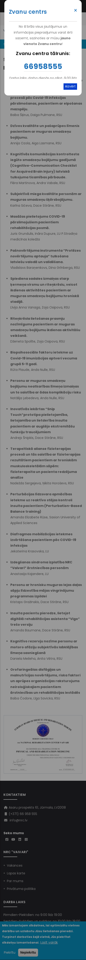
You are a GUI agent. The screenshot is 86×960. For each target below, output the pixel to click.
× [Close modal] (76, 10)
